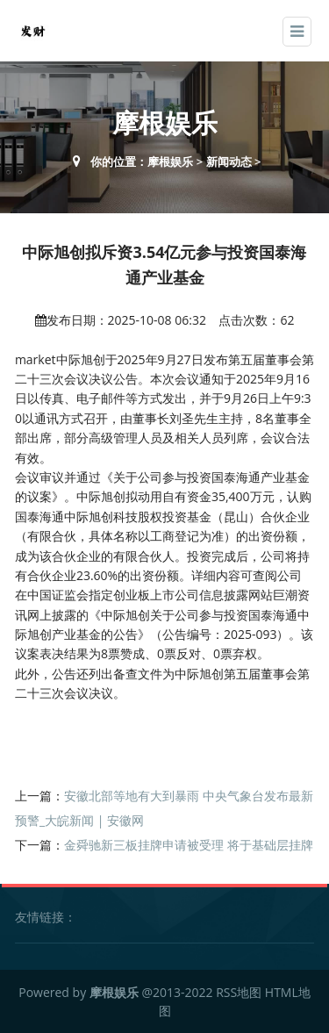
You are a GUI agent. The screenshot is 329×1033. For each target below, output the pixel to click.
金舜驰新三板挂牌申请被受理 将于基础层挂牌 (188, 844)
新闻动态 (229, 161)
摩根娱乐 (170, 161)
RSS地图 (238, 992)
